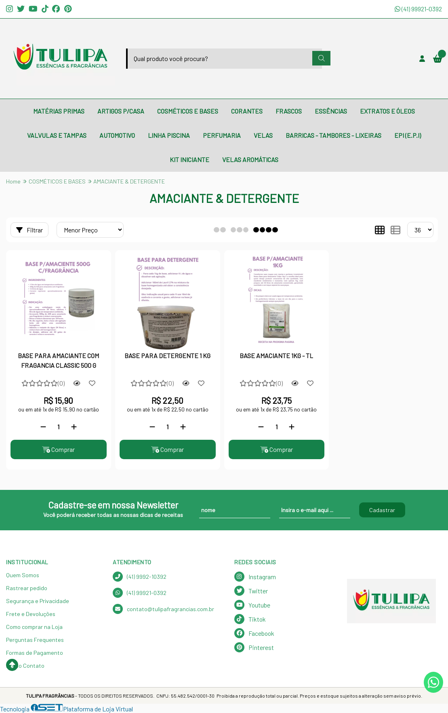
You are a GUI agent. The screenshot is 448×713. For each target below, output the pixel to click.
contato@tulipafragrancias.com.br (163, 609)
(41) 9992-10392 (139, 577)
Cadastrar (382, 509)
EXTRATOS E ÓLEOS (387, 111)
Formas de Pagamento (34, 652)
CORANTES (247, 111)
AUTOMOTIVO (117, 135)
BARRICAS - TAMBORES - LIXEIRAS (333, 135)
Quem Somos (22, 575)
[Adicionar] (74, 427)
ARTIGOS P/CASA (120, 111)
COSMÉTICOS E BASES (187, 111)
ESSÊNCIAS (331, 111)
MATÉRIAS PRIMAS (58, 111)
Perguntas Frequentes (35, 639)
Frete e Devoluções (30, 613)
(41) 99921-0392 (418, 9)
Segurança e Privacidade (37, 600)
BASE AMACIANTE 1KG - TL (276, 355)
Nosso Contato (25, 665)
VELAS (263, 135)
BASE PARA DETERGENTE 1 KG (167, 355)
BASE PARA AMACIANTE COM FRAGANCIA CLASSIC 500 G (58, 360)
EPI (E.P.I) (407, 135)
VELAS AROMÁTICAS (250, 159)
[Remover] (43, 427)
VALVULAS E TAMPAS (56, 135)
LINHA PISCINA (169, 135)
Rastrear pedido (26, 587)
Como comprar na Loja (34, 626)
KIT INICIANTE (189, 159)
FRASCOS (289, 111)
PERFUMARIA (222, 135)
